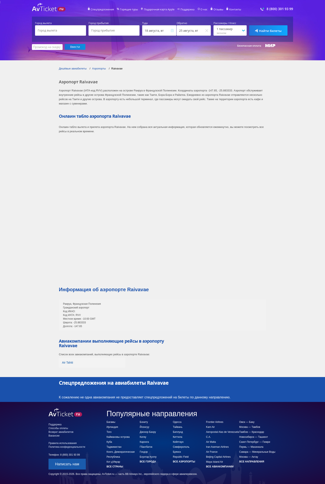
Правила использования (63, 443)
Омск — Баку (246, 421)
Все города (148, 461)
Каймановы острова (118, 436)
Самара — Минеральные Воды (257, 451)
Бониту (144, 421)
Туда (145, 23)
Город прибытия (99, 23)
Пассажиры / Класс (224, 23)
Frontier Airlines (214, 421)
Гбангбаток (146, 446)
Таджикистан (114, 446)
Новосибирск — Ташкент (253, 436)
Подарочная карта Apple (159, 9)
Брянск (177, 451)
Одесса (177, 421)
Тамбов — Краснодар (251, 431)
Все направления (251, 461)
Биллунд (178, 431)
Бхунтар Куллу (148, 456)
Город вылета (43, 23)
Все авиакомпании (220, 466)
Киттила (177, 436)
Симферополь (181, 446)
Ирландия (112, 426)
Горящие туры (129, 9)
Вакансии (54, 435)
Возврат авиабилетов (61, 431)
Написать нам (67, 464)
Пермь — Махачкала (251, 446)
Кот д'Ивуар (113, 461)
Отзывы (217, 9)
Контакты (234, 9)
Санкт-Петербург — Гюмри (254, 441)
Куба (109, 441)
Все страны (115, 466)
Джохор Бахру (148, 431)
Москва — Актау (248, 456)
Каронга (144, 441)
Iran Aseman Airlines (217, 446)
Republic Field (181, 456)
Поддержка (187, 9)
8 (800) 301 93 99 (280, 9)
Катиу (143, 436)
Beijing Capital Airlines (218, 456)
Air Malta (211, 441)
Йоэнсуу (144, 426)
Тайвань (177, 426)
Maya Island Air (214, 461)
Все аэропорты (184, 461)
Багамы (111, 421)
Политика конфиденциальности (67, 446)
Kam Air (210, 426)
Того (109, 431)
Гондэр (144, 451)
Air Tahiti (67, 362)
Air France (211, 451)
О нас (203, 9)
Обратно (182, 23)
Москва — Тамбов (249, 426)
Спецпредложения (103, 9)
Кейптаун (178, 441)
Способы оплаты (58, 428)
